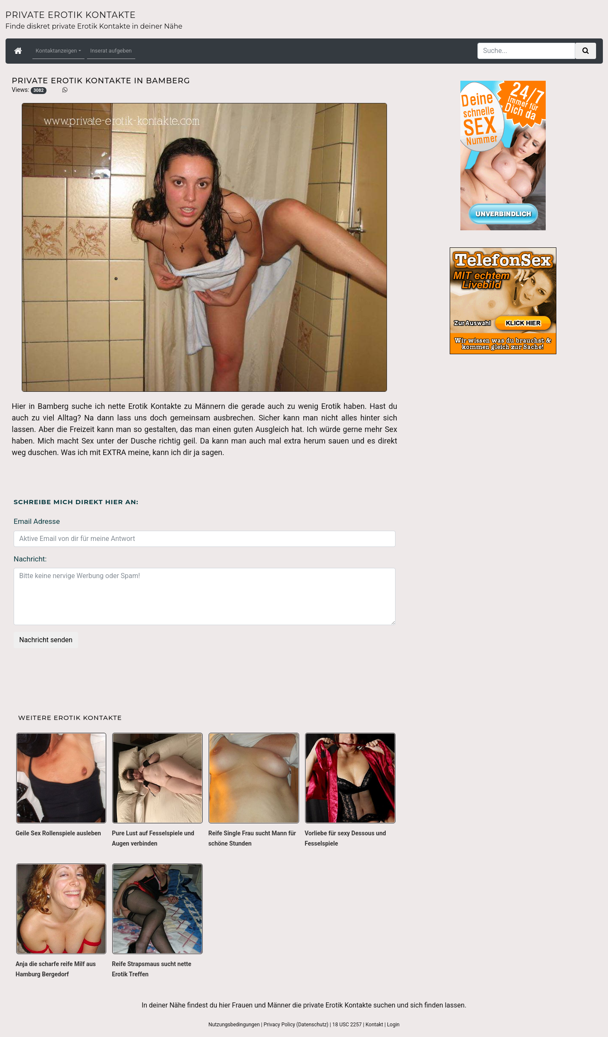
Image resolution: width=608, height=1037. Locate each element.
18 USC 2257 (347, 1025)
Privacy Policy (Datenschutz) (296, 1025)
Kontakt (374, 1025)
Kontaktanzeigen (56, 50)
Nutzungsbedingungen (233, 1025)
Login (393, 1025)
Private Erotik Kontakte (71, 15)
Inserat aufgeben (111, 50)
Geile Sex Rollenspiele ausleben (58, 833)
